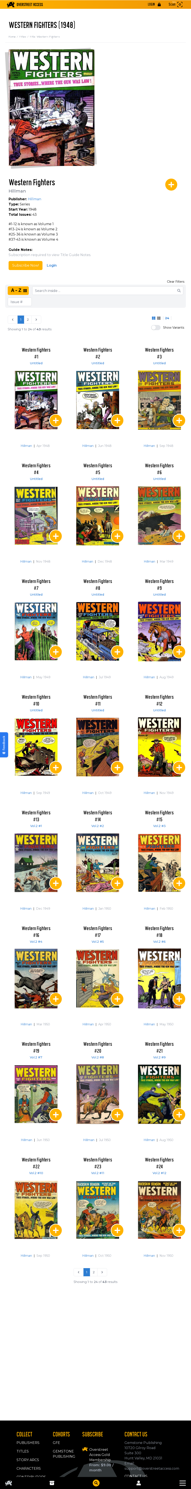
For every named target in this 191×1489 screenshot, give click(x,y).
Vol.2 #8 (97, 1057)
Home (14, 37)
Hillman (17, 191)
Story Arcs (28, 1460)
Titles (24, 37)
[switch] (156, 327)
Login (52, 265)
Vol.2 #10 (36, 1173)
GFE (56, 1443)
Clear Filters (175, 282)
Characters (29, 1468)
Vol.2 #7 (36, 1057)
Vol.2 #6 (159, 942)
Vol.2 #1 (36, 826)
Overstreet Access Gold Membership (100, 1455)
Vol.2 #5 (98, 942)
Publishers (28, 1443)
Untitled (36, 363)
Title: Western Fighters (45, 37)
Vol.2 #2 (97, 826)
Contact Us (135, 1476)
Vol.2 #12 (159, 1173)
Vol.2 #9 (159, 1057)
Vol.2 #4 (36, 942)
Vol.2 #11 (97, 1173)
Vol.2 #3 (159, 826)
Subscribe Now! (25, 265)
